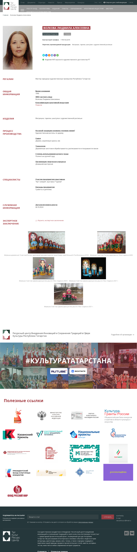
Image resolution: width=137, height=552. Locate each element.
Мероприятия (70, 2)
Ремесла (38, 105)
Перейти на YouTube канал (126, 533)
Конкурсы (81, 2)
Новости (51, 2)
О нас (23, 2)
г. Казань (67, 34)
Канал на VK (78, 371)
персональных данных (85, 522)
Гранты (65, 9)
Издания (56, 9)
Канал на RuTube (59, 371)
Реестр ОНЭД (32, 9)
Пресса (59, 2)
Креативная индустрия (94, 9)
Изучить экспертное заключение (51, 220)
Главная (5, 15)
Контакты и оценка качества (39, 12)
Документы (31, 2)
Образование (76, 9)
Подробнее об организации (121, 335)
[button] (18, 47)
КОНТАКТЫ (120, 516)
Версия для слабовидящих (116, 2)
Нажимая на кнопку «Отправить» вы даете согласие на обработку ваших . (61, 522)
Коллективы (44, 9)
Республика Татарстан (50, 34)
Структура (41, 2)
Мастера (109, 9)
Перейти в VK (132, 533)
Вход (131, 2)
